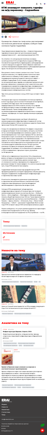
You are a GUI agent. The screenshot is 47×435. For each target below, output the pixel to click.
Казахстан (24, 225)
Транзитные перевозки (26, 281)
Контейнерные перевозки (10, 345)
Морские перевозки (7, 313)
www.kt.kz (6, 240)
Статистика (6, 412)
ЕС (39, 281)
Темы (3, 415)
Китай (35, 281)
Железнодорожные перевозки (12, 225)
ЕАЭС (20, 345)
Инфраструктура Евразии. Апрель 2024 (17, 331)
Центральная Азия (28, 345)
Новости (5, 407)
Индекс (4, 404)
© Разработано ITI (7, 431)
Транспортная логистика (10, 343)
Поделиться (15, 37)
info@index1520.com (8, 419)
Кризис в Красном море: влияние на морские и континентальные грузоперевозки (19, 368)
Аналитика (5, 409)
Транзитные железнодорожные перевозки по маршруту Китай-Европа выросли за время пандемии (21, 275)
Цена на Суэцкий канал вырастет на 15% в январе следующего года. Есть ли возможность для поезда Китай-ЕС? (23, 307)
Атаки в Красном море (28, 387)
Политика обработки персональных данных (15, 424)
